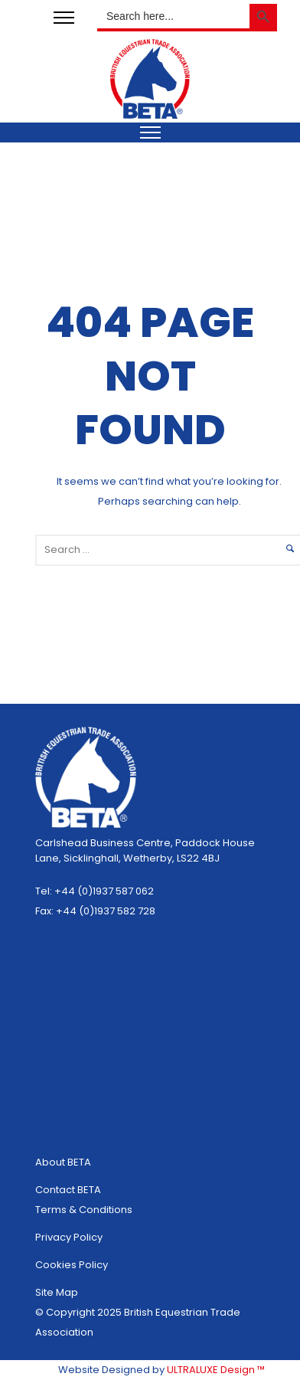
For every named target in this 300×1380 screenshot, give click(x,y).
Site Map (56, 1292)
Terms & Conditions (83, 1209)
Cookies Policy (71, 1264)
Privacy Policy (69, 1237)
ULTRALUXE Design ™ (216, 1369)
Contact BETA (68, 1189)
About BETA (63, 1162)
